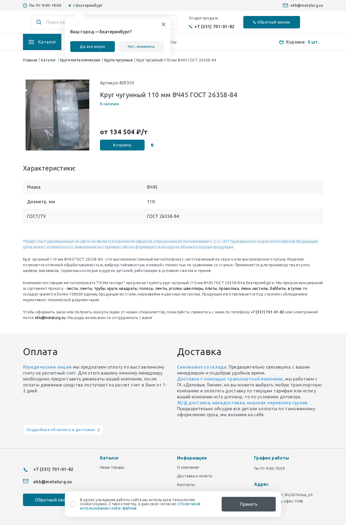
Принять (248, 504)
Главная (30, 60)
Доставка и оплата (194, 476)
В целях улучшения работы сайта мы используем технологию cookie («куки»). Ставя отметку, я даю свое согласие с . (140, 504)
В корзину (122, 145)
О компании (188, 467)
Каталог (48, 60)
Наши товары (112, 467)
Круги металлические (80, 60)
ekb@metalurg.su (306, 5)
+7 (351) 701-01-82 (212, 26)
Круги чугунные (118, 60)
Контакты (186, 485)
